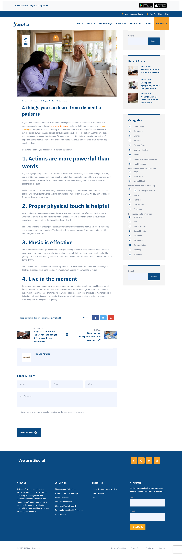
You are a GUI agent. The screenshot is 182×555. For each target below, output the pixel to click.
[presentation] (34, 422)
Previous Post (38, 328)
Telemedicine (137, 245)
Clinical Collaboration (63, 502)
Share (85, 318)
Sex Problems (137, 226)
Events (134, 135)
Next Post (97, 330)
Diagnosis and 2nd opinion (65, 489)
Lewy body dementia (58, 126)
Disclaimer (150, 548)
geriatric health (55, 318)
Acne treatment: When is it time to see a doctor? (149, 99)
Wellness (135, 254)
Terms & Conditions (119, 548)
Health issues (137, 164)
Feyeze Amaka (48, 101)
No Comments (61, 101)
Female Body (136, 145)
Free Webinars (98, 493)
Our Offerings (105, 23)
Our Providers (60, 514)
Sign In (149, 23)
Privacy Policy (136, 548)
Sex (132, 221)
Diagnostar (135, 131)
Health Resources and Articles (105, 489)
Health (36, 101)
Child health (136, 126)
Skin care (135, 235)
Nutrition (135, 199)
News (133, 195)
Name (132, 497)
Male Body (135, 176)
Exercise (135, 140)
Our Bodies (136, 204)
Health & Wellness (62, 498)
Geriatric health (27, 101)
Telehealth (135, 240)
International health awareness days (142, 170)
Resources (121, 23)
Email (133, 511)
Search (131, 36)
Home (80, 23)
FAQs (95, 498)
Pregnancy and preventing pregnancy (140, 215)
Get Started (161, 23)
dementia (29, 318)
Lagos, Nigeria (137, 14)
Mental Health (137, 181)
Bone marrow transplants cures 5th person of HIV (89, 336)
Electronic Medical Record (65, 506)
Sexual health (137, 231)
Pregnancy (135, 209)
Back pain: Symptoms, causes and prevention (150, 85)
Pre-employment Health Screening (69, 510)
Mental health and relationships (142, 186)
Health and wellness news (142, 159)
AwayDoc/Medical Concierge (66, 493)
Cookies (162, 548)
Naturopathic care (144, 190)
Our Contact (136, 23)
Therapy (134, 249)
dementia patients (41, 318)
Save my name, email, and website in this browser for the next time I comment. (52, 412)
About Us (91, 23)
